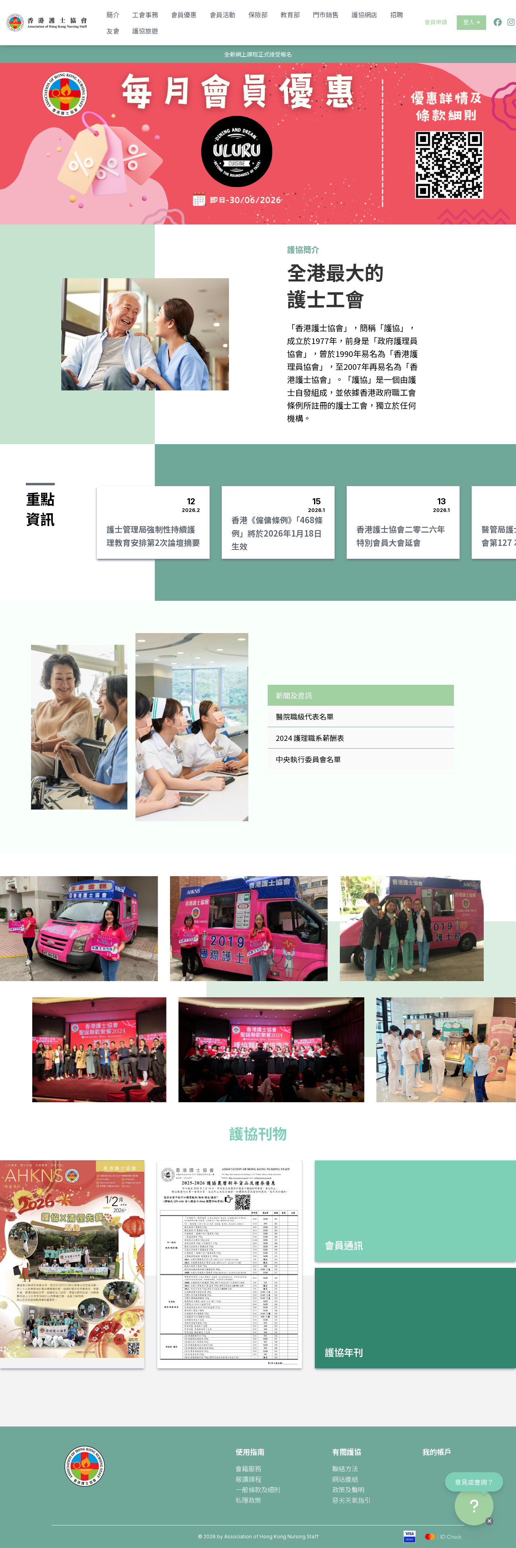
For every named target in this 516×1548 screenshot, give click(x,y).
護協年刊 (344, 1352)
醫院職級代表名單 (305, 716)
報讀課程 (248, 1479)
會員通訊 (344, 1245)
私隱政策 (248, 1500)
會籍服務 (248, 1468)
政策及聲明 (348, 1489)
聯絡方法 (345, 1468)
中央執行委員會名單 (308, 759)
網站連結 (345, 1479)
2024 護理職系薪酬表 (310, 737)
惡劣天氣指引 (351, 1500)
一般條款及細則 (258, 1489)
